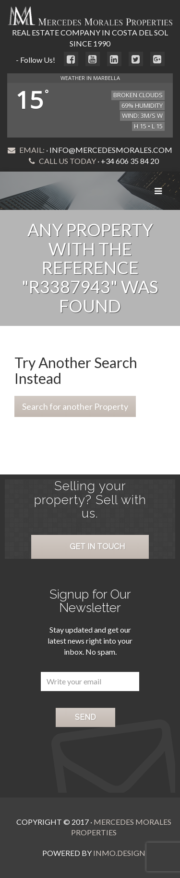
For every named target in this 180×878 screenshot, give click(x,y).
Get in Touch (97, 546)
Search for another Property (75, 406)
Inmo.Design (119, 852)
